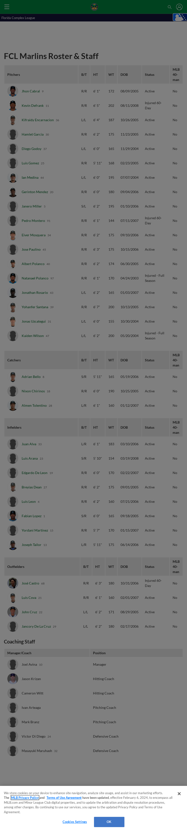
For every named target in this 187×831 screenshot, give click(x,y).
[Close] (179, 793)
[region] (93, 808)
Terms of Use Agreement (64, 798)
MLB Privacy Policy (25, 798)
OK (109, 822)
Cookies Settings (75, 822)
